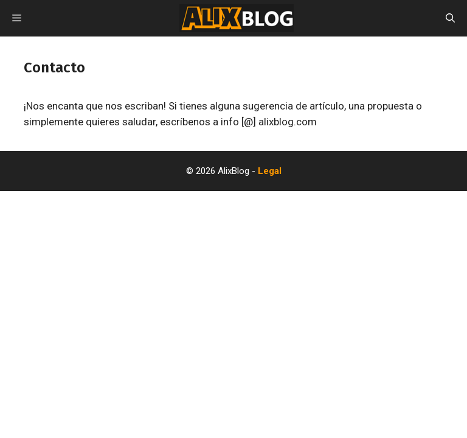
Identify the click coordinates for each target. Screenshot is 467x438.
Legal (270, 170)
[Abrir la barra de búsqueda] (450, 18)
